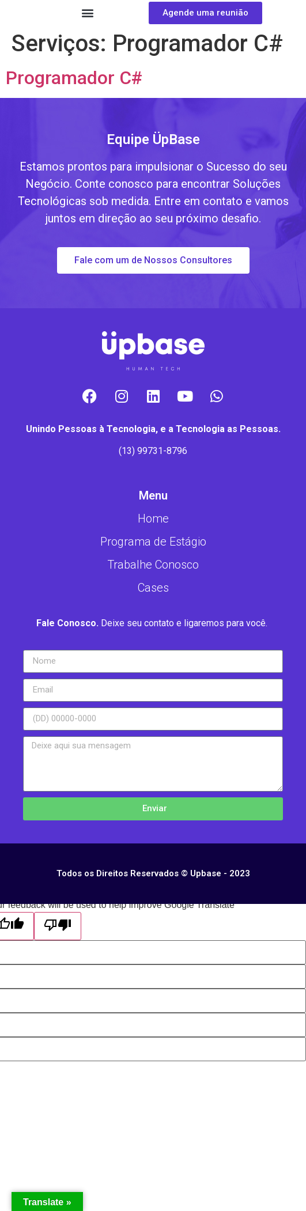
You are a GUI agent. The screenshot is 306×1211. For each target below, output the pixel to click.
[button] (87, 12)
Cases (153, 588)
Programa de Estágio (153, 541)
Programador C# (74, 78)
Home (153, 518)
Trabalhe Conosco (153, 565)
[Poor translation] (57, 926)
